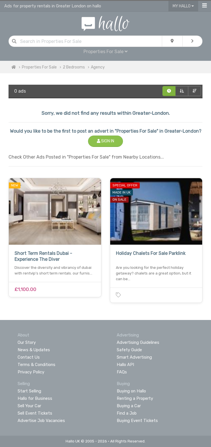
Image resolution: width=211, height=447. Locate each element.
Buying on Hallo (131, 391)
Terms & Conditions (36, 364)
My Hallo (183, 6)
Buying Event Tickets (137, 420)
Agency (98, 67)
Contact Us (29, 357)
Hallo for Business (35, 398)
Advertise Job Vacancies (41, 420)
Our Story (27, 342)
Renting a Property (135, 398)
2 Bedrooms (74, 67)
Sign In (105, 141)
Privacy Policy (31, 372)
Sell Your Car (29, 405)
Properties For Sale (105, 51)
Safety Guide (129, 349)
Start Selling (29, 391)
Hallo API (125, 364)
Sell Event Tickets (35, 413)
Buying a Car (129, 405)
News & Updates (34, 349)
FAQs (122, 372)
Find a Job (127, 413)
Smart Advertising (134, 357)
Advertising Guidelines (138, 342)
